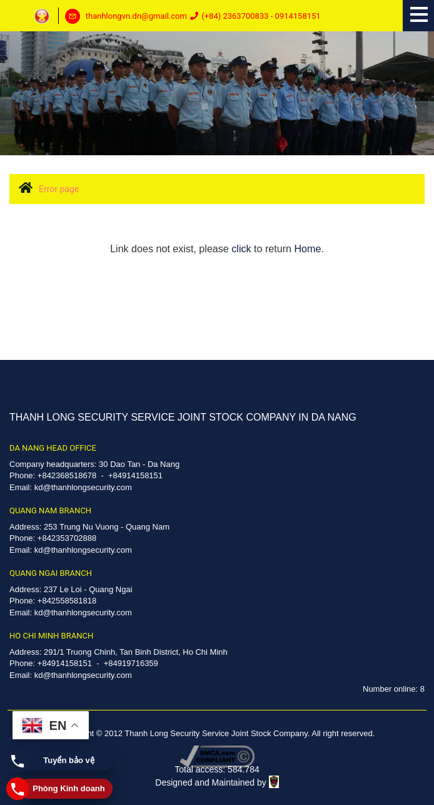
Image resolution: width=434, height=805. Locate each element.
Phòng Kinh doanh (69, 788)
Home (307, 248)
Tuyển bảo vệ (68, 760)
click (241, 248)
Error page (59, 189)
